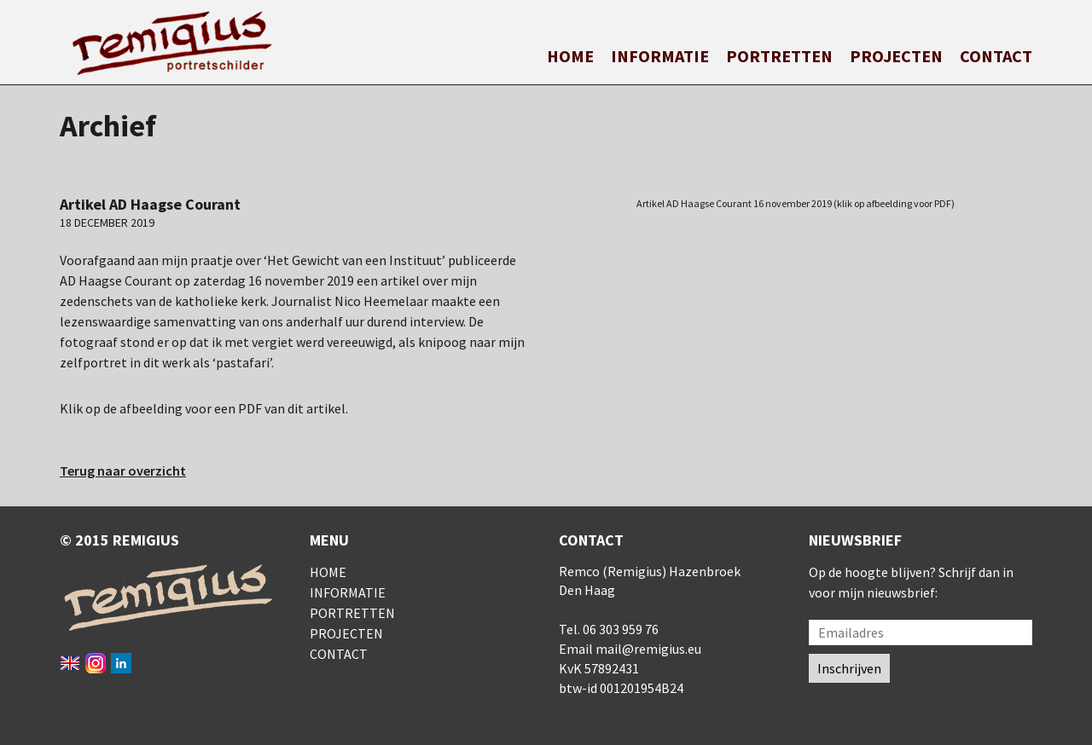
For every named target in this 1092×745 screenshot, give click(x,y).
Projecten (896, 55)
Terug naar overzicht (123, 470)
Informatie (660, 55)
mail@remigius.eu (648, 648)
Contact (996, 55)
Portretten (779, 55)
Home (570, 55)
